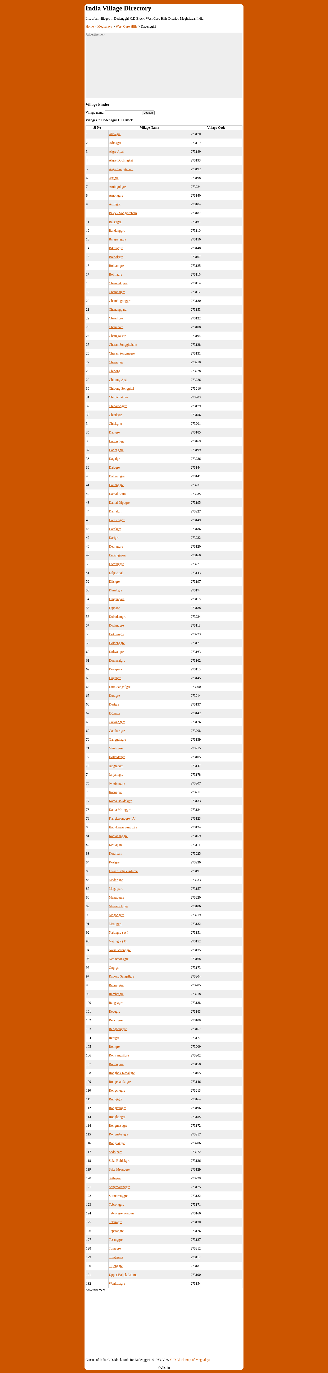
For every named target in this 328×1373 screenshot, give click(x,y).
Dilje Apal (116, 573)
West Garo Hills (126, 26)
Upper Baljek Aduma (123, 1274)
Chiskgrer (115, 423)
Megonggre (116, 915)
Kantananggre (118, 836)
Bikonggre (116, 248)
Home (90, 26)
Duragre (114, 695)
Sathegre (114, 1178)
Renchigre (116, 1020)
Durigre (114, 704)
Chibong (114, 371)
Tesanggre (116, 1239)
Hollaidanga (117, 757)
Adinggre (115, 143)
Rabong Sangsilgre (121, 976)
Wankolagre (117, 1283)
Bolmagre (115, 274)
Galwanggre (117, 722)
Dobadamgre (117, 616)
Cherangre (116, 362)
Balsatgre (115, 222)
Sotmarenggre (118, 1196)
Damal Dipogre (119, 502)
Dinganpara (116, 599)
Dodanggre (116, 625)
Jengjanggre (117, 783)
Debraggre (116, 546)
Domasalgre (117, 660)
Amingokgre (117, 186)
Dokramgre (116, 634)
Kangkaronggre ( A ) (122, 818)
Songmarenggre (119, 1187)
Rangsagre (116, 1002)
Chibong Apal (118, 379)
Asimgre (114, 204)
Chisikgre (115, 415)
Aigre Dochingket (121, 160)
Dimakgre (115, 590)
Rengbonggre (118, 1029)
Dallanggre (116, 485)
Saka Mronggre (119, 1169)
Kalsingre (115, 792)
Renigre (114, 1038)
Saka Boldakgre (119, 1160)
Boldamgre (116, 265)
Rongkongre (117, 1117)
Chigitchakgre (118, 397)
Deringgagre (117, 555)
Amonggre (116, 195)
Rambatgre (116, 994)
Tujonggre (116, 1266)
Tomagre (115, 1248)
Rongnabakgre (118, 1134)
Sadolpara (115, 1152)
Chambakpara (118, 283)
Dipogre (114, 608)
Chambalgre (117, 292)
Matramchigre (118, 906)
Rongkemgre (117, 1108)
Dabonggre (116, 441)
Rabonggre (116, 985)
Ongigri (114, 967)
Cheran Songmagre (122, 353)
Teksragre (115, 1222)
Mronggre (115, 924)
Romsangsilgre (119, 1055)
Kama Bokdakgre (120, 801)
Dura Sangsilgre (120, 687)
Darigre (114, 537)
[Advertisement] (164, 69)
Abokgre (114, 134)
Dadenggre (116, 450)
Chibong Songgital (121, 388)
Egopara (114, 713)
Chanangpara (117, 309)
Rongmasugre (118, 1125)
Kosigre (114, 862)
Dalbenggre (116, 476)
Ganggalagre (117, 739)
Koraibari (115, 853)
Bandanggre (117, 230)
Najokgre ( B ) (118, 941)
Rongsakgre (117, 1143)
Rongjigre (115, 1099)
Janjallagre (116, 774)
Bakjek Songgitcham (123, 213)
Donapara (115, 669)
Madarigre (116, 880)
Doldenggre (117, 643)
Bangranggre (117, 239)
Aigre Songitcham (121, 169)
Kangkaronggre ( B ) (123, 827)
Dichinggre (116, 564)
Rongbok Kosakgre (122, 1073)
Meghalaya (104, 26)
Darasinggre (117, 520)
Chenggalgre (117, 336)
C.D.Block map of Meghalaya (190, 1360)
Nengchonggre (118, 959)
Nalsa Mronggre (120, 950)
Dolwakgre (116, 651)
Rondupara (116, 1064)
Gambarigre (117, 730)
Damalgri (115, 511)
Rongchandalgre (120, 1081)
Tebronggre (116, 1204)
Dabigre (114, 432)
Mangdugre (116, 897)
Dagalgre (115, 458)
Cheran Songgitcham (123, 344)
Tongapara (116, 1257)
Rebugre (114, 1011)
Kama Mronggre (120, 809)
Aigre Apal (116, 151)
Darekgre (115, 529)
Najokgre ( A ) (118, 932)
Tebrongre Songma (121, 1213)
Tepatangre (116, 1231)
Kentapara (116, 845)
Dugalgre (115, 678)
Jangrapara (116, 766)
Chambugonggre (120, 301)
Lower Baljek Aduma (123, 871)
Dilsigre (114, 581)
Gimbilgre (116, 748)
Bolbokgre (116, 257)
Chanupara (116, 327)
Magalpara (116, 888)
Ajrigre (113, 178)
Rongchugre (117, 1090)
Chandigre (116, 318)
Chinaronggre (118, 406)
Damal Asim (117, 494)
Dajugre (114, 467)
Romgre (114, 1046)
